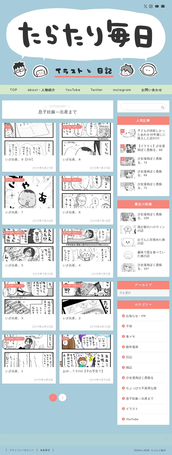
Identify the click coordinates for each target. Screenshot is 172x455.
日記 (129, 357)
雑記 (129, 367)
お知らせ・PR (136, 315)
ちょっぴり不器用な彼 (141, 388)
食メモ (130, 336)
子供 (129, 326)
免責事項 (45, 450)
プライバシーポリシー (21, 450)
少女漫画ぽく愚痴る (140, 377)
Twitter (97, 90)
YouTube (72, 90)
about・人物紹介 (41, 90)
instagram (122, 90)
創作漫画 (132, 346)
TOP (13, 90)
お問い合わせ (151, 90)
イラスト (132, 408)
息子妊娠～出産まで (140, 398)
